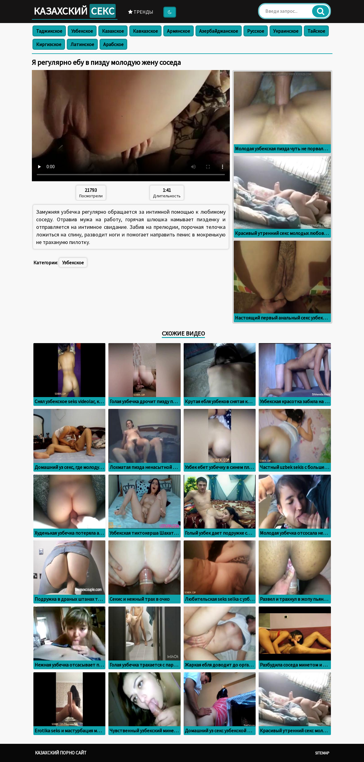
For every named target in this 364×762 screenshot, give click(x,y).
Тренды (140, 12)
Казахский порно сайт (61, 753)
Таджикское (49, 31)
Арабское (113, 44)
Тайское (316, 31)
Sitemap (322, 753)
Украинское (285, 31)
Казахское (113, 31)
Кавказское (145, 31)
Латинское (82, 44)
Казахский (75, 11)
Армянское (178, 31)
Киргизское (48, 44)
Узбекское (82, 31)
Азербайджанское (218, 31)
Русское (255, 31)
